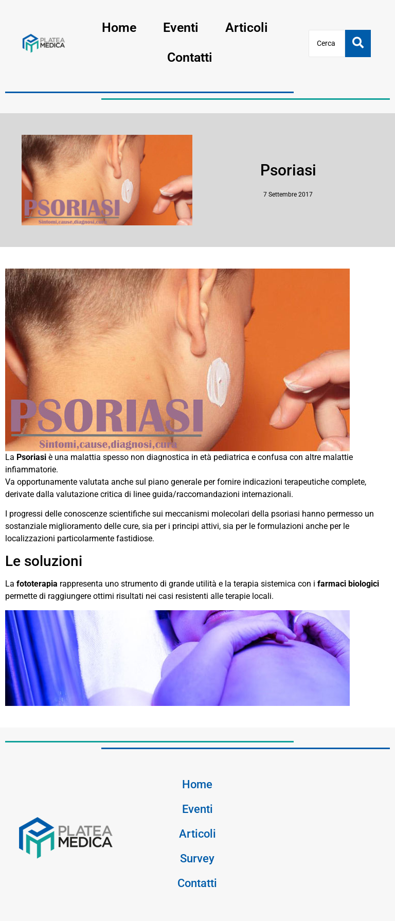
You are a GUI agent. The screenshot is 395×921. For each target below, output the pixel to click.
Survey (197, 858)
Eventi (181, 27)
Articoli (246, 27)
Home (119, 27)
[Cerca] (327, 43)
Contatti (189, 57)
